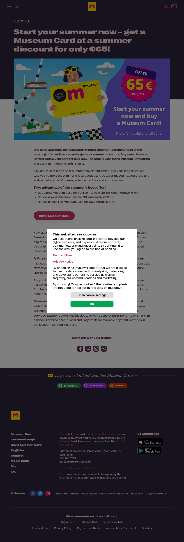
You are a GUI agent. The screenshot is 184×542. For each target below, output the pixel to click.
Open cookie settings (92, 295)
